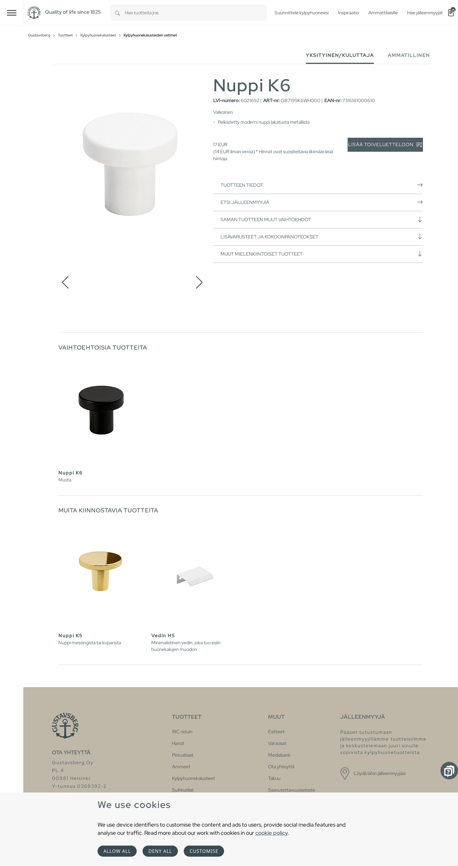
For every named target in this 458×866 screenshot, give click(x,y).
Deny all (160, 851)
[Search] (117, 13)
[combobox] (196, 13)
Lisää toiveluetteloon (385, 145)
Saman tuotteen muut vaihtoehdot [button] (322, 219)
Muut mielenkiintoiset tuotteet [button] (322, 254)
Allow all (117, 851)
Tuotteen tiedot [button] (322, 185)
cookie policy (271, 833)
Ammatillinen (409, 55)
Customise (204, 851)
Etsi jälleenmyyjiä (322, 202)
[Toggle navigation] (11, 12)
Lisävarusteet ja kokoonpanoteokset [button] (322, 236)
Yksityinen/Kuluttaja (340, 55)
